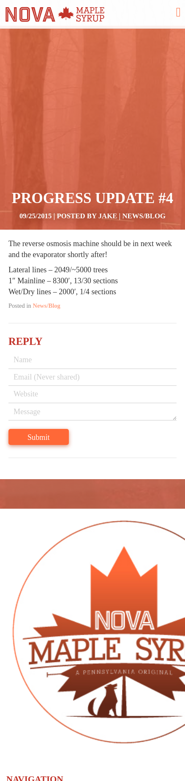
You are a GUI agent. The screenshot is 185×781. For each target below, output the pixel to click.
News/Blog (144, 216)
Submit (38, 437)
